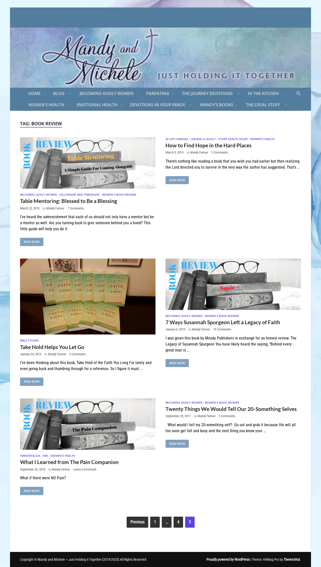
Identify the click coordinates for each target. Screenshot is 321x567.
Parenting (157, 93)
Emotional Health (97, 104)
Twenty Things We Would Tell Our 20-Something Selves (231, 409)
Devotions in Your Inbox (157, 104)
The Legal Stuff (263, 104)
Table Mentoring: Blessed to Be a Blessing (68, 201)
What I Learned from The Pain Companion (69, 462)
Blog (58, 93)
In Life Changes (177, 139)
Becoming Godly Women (106, 93)
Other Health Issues (233, 139)
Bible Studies (29, 340)
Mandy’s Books (216, 104)
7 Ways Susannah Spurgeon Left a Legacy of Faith (223, 322)
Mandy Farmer (55, 208)
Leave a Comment (84, 469)
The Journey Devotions (207, 93)
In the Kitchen (263, 93)
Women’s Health (46, 104)
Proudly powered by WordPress (228, 559)
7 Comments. (76, 208)
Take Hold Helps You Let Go (52, 347)
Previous (137, 522)
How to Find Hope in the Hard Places (209, 145)
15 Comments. (222, 329)
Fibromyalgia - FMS (34, 456)
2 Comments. (219, 152)
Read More (30, 241)
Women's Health (262, 139)
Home (34, 93)
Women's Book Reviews (119, 194)
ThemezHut (292, 559)
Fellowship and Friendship (79, 194)
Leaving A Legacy (203, 139)
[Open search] (298, 93)
